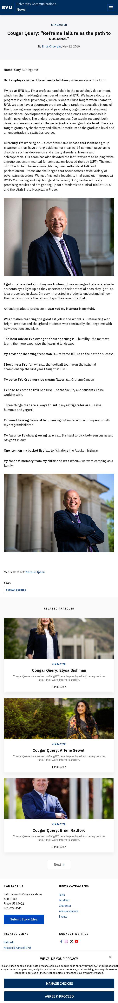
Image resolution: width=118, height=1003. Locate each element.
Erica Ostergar (51, 46)
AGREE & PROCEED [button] (59, 996)
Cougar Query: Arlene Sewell (59, 750)
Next (59, 864)
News (21, 9)
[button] (110, 957)
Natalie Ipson (35, 572)
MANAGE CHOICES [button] (59, 983)
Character (59, 24)
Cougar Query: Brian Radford (59, 830)
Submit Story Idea (24, 919)
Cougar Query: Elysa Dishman (59, 670)
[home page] (7, 7)
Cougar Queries (16, 590)
